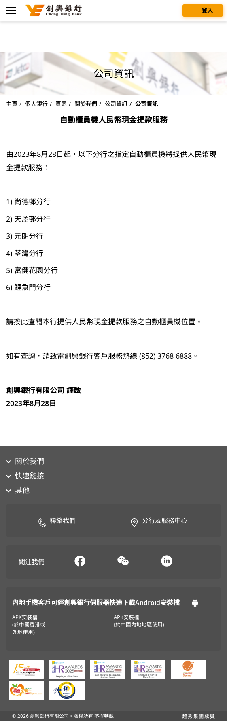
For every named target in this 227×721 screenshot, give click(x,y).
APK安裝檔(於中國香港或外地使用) (28, 625)
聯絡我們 (57, 521)
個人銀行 (36, 104)
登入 (203, 10)
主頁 (11, 104)
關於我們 (85, 104)
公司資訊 (116, 104)
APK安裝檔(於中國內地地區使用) (139, 621)
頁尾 (61, 104)
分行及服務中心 (158, 521)
